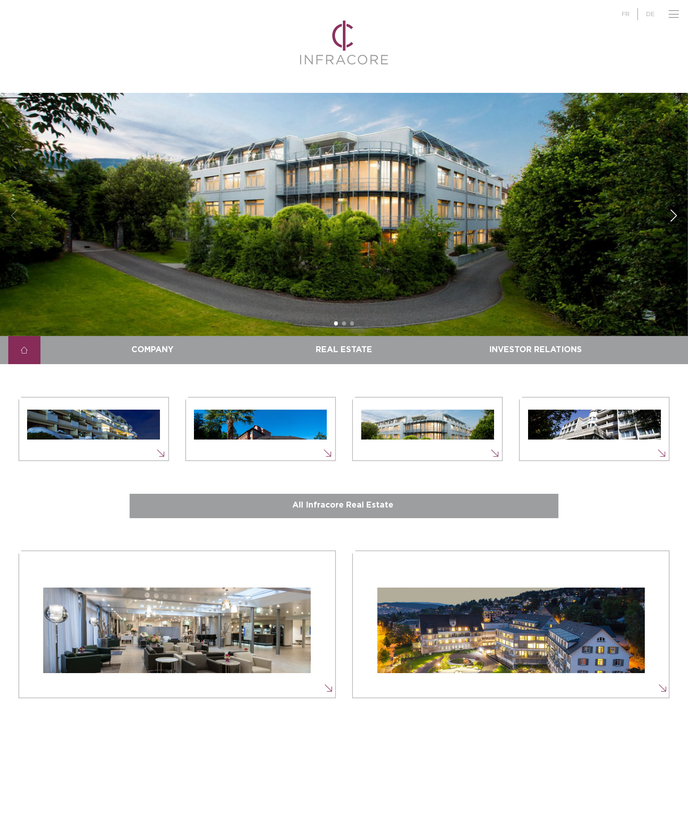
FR (626, 14)
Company (152, 350)
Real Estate (344, 350)
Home (24, 350)
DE (650, 14)
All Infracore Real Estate (342, 505)
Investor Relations (535, 350)
